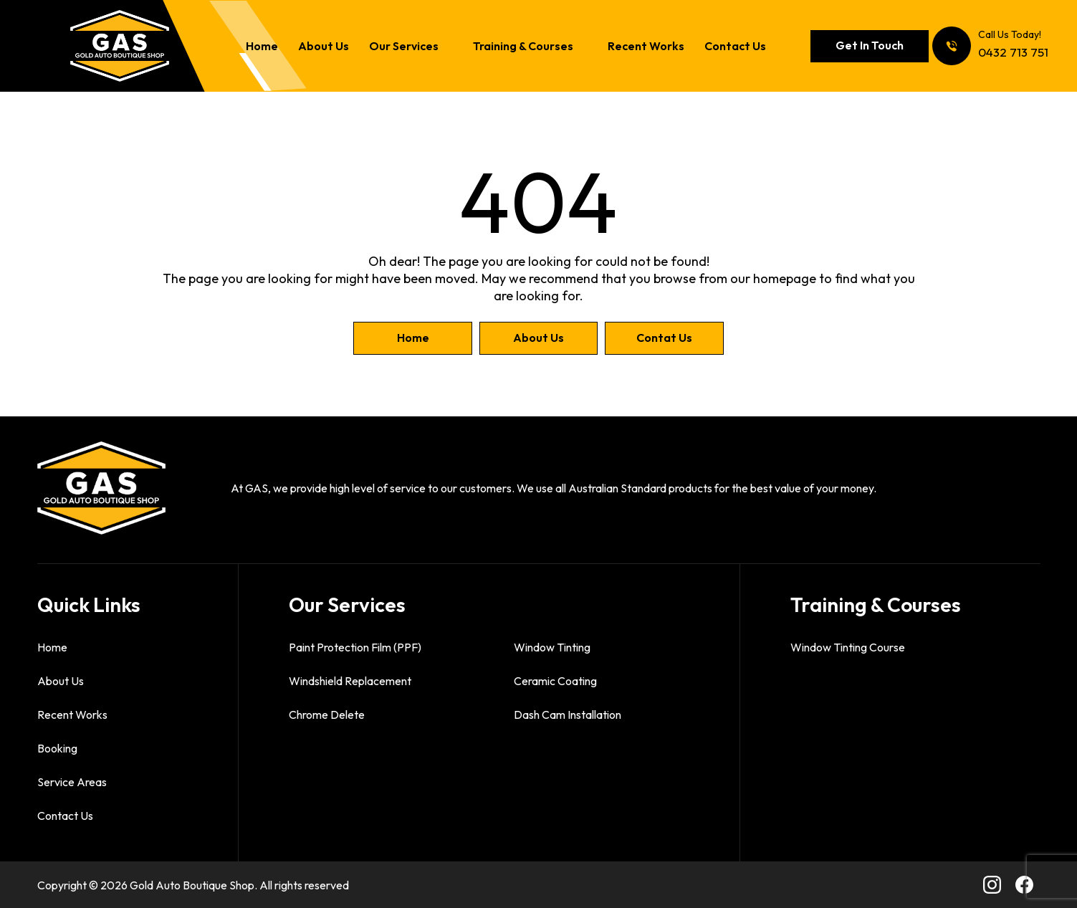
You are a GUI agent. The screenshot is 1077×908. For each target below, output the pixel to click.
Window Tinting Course (847, 647)
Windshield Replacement (350, 681)
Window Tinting (552, 647)
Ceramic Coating (555, 681)
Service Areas (72, 782)
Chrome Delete (327, 714)
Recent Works (646, 47)
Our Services (404, 47)
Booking (57, 748)
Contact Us (735, 47)
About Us (323, 47)
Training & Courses (523, 47)
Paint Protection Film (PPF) (355, 647)
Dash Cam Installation (567, 714)
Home (262, 47)
